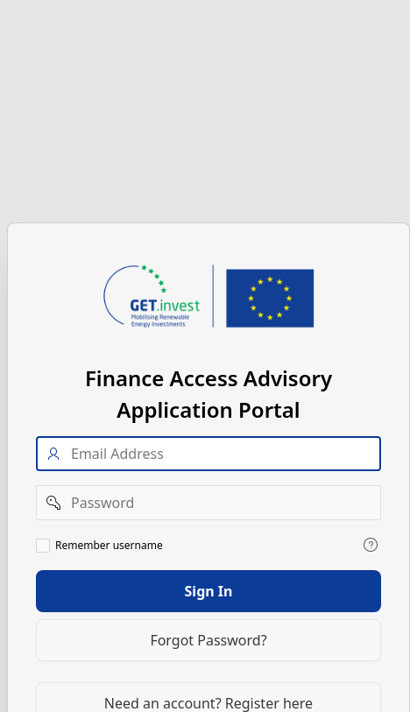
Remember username (109, 545)
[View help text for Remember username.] (370, 543)
